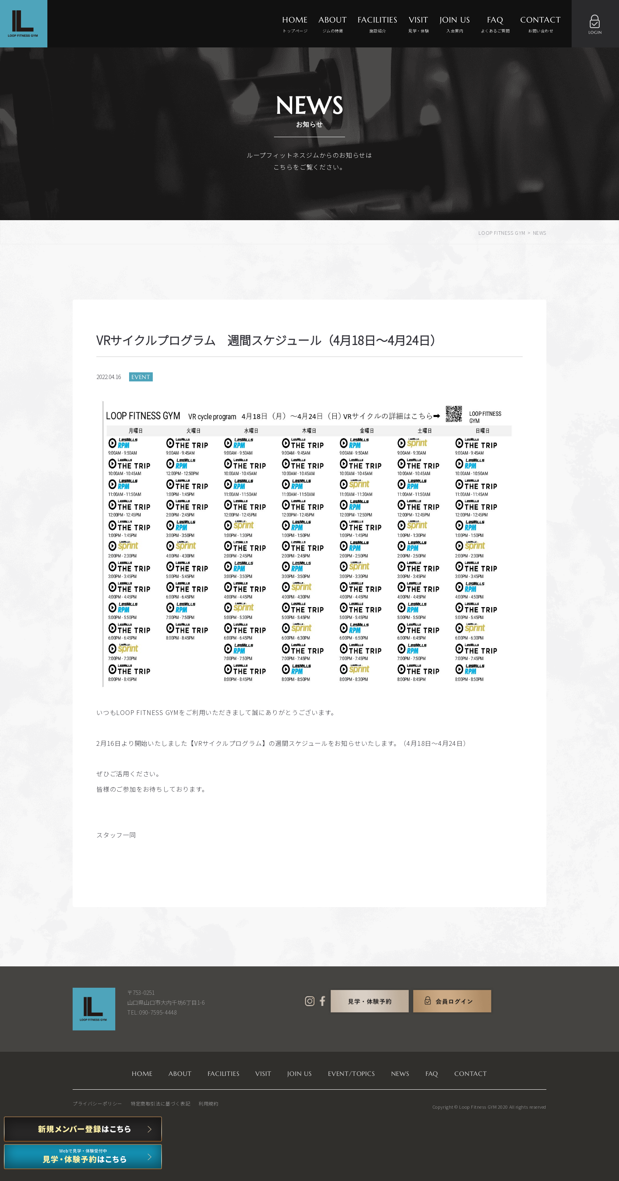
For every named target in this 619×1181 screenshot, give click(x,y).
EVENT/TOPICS (351, 1073)
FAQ (495, 24)
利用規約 (208, 1103)
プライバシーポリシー (97, 1103)
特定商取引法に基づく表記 (160, 1103)
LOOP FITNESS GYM (501, 232)
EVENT (140, 377)
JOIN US (455, 24)
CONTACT (540, 24)
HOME (295, 24)
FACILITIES (378, 24)
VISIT (418, 24)
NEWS (400, 1073)
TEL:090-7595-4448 (152, 1012)
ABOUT (333, 24)
